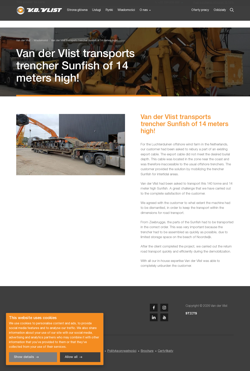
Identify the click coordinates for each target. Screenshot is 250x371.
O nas (144, 17)
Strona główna (77, 17)
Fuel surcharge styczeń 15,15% (214, 3)
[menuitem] (39, 40)
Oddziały (220, 17)
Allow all (71, 357)
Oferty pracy (200, 17)
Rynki (109, 17)
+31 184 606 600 (167, 3)
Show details (24, 357)
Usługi (96, 17)
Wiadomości (126, 17)
